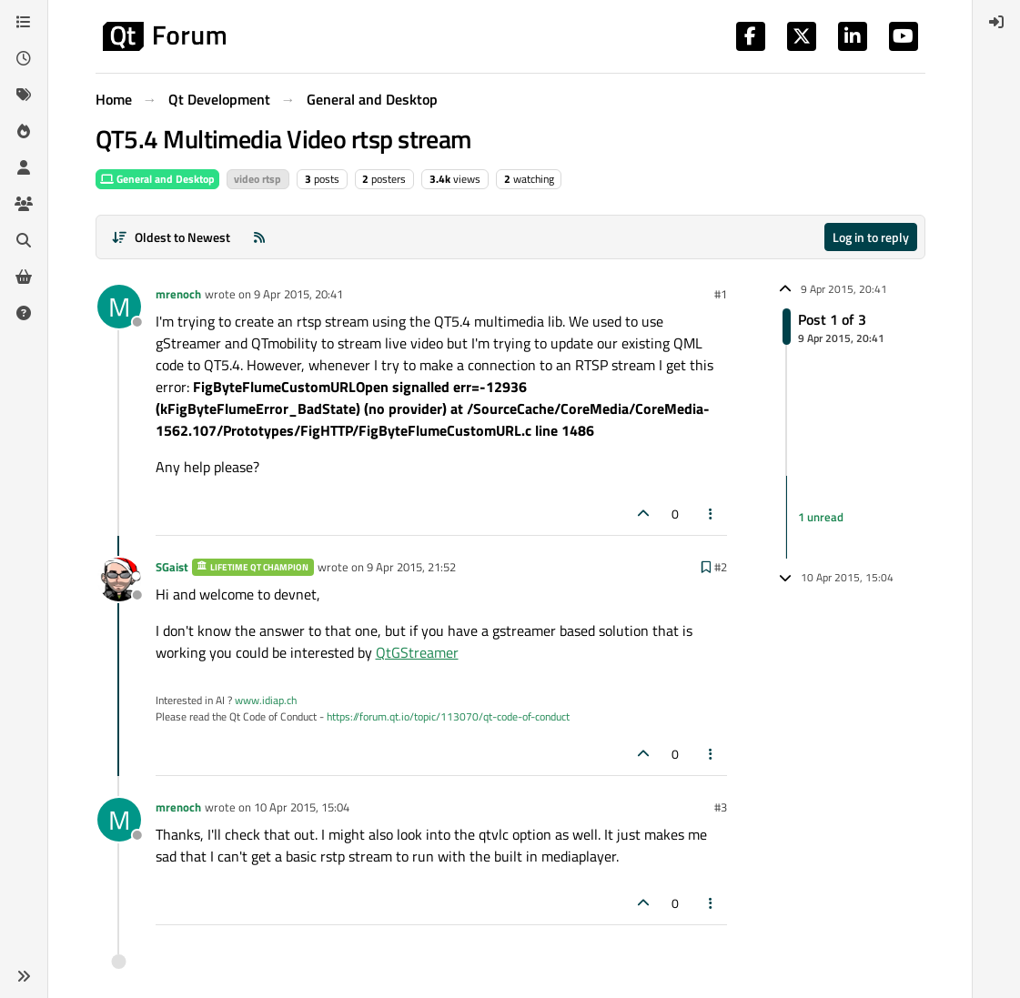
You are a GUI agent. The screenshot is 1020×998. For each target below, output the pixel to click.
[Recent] (23, 58)
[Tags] (23, 94)
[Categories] (23, 21)
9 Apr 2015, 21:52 (411, 567)
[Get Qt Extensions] (23, 276)
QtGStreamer (417, 652)
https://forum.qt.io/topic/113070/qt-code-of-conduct (448, 716)
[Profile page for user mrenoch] (119, 306)
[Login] (996, 21)
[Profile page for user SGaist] (119, 579)
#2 (720, 567)
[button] (23, 976)
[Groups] (23, 203)
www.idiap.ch (266, 700)
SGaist (172, 567)
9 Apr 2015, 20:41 (298, 294)
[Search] (23, 240)
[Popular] (23, 131)
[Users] (23, 167)
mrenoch (178, 294)
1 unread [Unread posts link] (820, 517)
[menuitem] (996, 21)
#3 (720, 807)
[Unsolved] (23, 313)
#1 (720, 294)
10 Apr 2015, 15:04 (301, 807)
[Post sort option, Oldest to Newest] (171, 237)
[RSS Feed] (259, 237)
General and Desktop (157, 178)
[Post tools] (710, 513)
